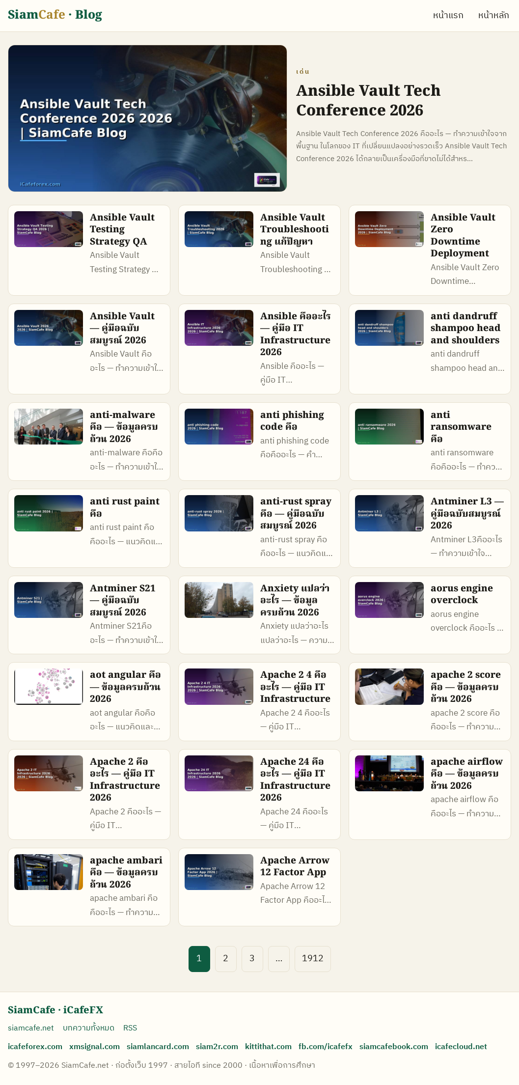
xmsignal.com (94, 1047)
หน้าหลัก (493, 15)
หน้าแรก (448, 15)
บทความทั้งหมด (88, 1028)
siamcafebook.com (393, 1047)
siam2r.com (217, 1047)
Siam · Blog (55, 15)
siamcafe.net (31, 1028)
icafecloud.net (461, 1047)
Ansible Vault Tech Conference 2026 (368, 101)
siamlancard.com (158, 1047)
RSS (130, 1028)
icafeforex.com (35, 1047)
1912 (313, 958)
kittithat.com (268, 1047)
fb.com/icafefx (326, 1047)
